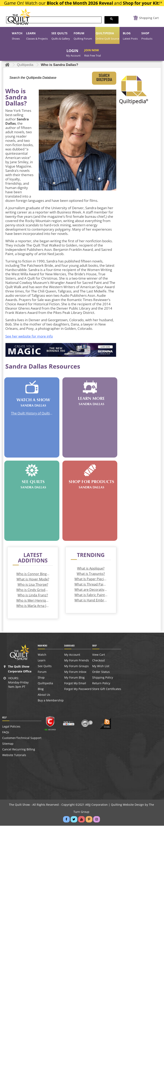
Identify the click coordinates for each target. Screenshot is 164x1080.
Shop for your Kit (141, 3)
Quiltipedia (45, 683)
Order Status (101, 672)
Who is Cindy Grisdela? (32, 590)
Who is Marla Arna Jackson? (32, 605)
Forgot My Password (78, 689)
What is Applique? (90, 568)
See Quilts (45, 666)
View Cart (98, 655)
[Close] (161, 2)
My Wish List (100, 666)
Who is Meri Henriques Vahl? (32, 600)
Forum (42, 672)
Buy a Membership (51, 700)
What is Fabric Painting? (90, 595)
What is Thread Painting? (90, 584)
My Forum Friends (76, 660)
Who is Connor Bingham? (32, 574)
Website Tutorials (14, 755)
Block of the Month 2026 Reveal (80, 3)
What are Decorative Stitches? (90, 589)
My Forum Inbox (75, 672)
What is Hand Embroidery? (90, 600)
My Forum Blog (74, 677)
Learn (41, 660)
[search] (53, 20)
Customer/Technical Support (21, 738)
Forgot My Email (75, 683)
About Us (44, 695)
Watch (42, 655)
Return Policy (101, 683)
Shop (41, 677)
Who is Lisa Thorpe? (33, 584)
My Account (72, 655)
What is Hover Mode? (33, 579)
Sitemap (7, 744)
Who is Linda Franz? (33, 595)
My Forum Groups (76, 666)
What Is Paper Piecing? (90, 579)
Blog (41, 689)
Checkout (98, 660)
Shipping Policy (102, 677)
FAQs (5, 732)
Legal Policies (11, 726)
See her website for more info (29, 336)
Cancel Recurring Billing (18, 749)
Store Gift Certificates (106, 689)
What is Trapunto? (91, 573)
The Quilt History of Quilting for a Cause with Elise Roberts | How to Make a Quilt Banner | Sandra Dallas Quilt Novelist (32, 413)
